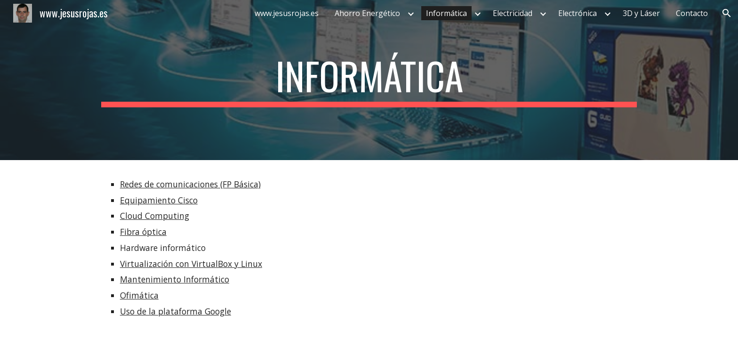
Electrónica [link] (577, 13)
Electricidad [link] (512, 13)
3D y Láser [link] (641, 13)
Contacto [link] (692, 13)
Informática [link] (446, 13)
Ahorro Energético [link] (367, 13)
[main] (369, 80)
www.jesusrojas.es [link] (287, 13)
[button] (726, 13)
